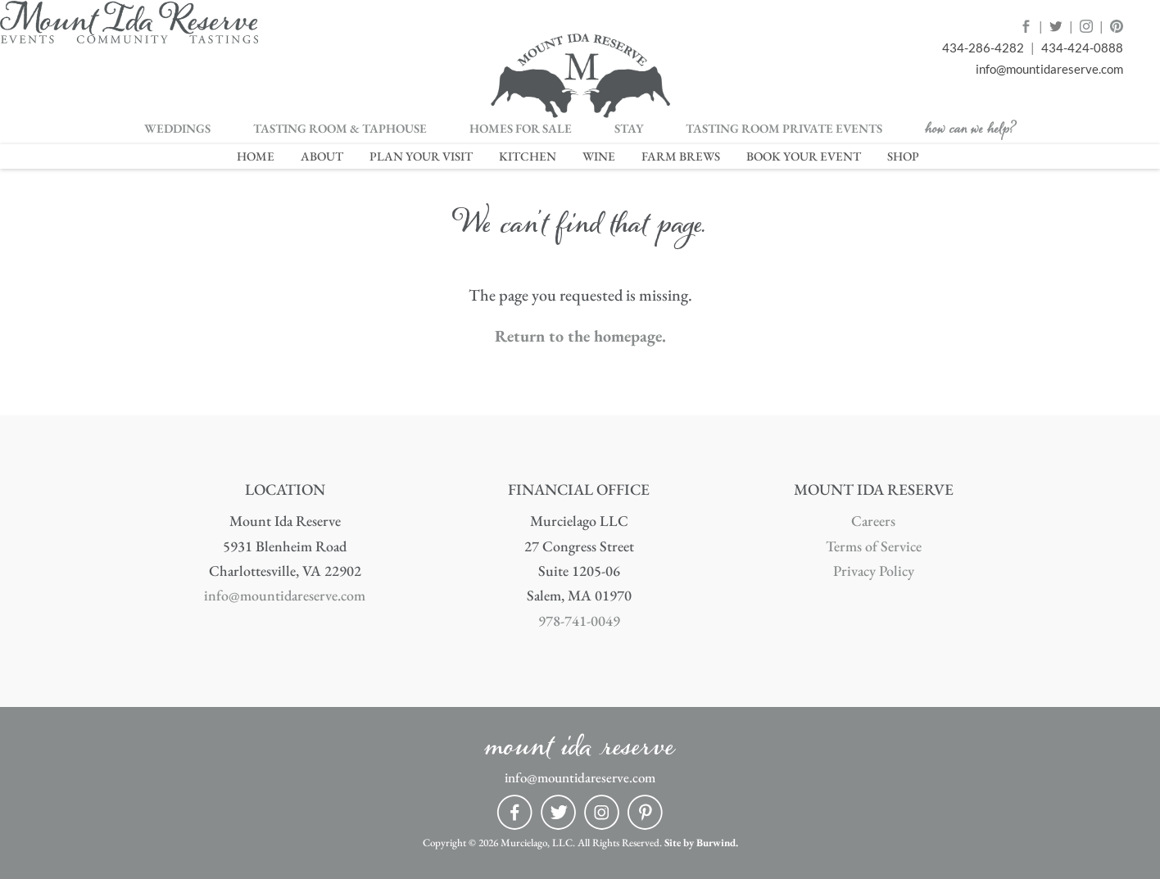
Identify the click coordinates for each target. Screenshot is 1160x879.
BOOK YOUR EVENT (803, 156)
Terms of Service (874, 546)
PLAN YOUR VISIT (421, 156)
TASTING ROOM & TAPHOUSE (340, 129)
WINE (598, 156)
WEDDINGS (177, 129)
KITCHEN (527, 156)
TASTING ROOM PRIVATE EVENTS (784, 129)
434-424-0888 (1082, 48)
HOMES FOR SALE (520, 129)
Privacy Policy (873, 570)
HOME (255, 156)
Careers (873, 520)
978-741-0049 (579, 620)
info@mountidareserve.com (1049, 69)
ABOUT (322, 156)
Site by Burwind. (701, 843)
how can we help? (970, 133)
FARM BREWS (680, 156)
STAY (628, 129)
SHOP (903, 156)
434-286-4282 (983, 48)
